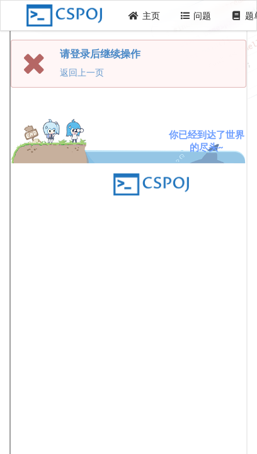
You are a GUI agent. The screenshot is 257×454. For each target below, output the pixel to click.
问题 (196, 15)
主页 (144, 15)
